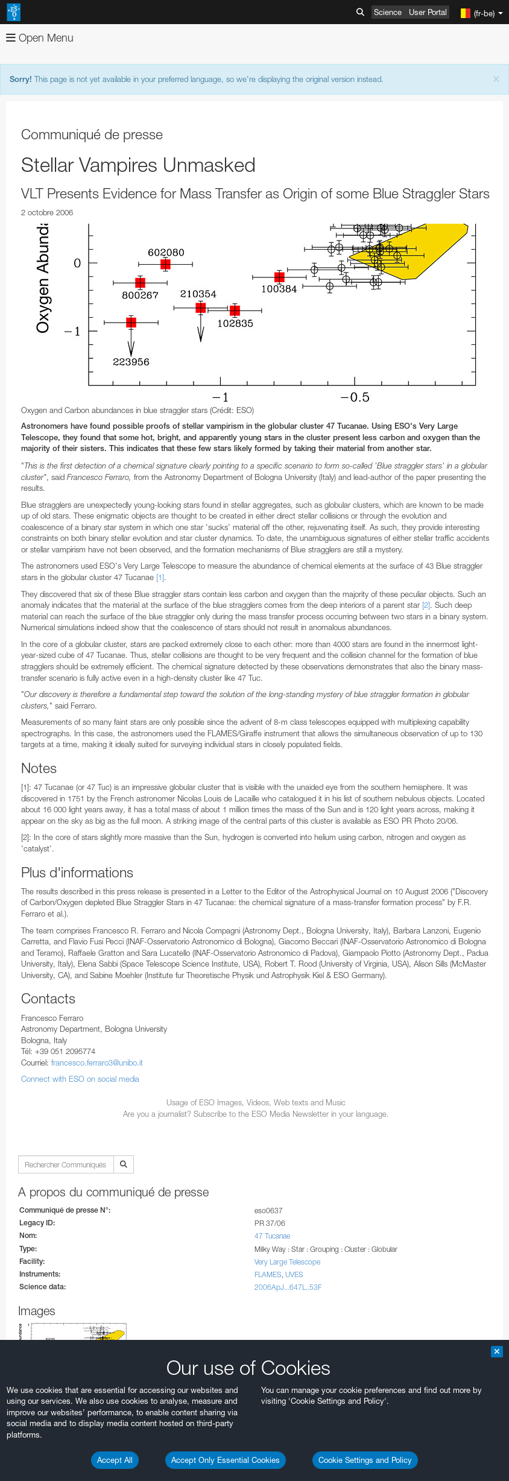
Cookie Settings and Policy (365, 1460)
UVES (294, 1274)
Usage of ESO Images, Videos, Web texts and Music (256, 1102)
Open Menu (40, 37)
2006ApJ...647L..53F (288, 1287)
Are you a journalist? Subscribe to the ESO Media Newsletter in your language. (256, 1114)
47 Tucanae (272, 1235)
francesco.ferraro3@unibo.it (97, 1062)
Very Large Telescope (287, 1261)
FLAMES (268, 1274)
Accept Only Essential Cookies (225, 1460)
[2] (426, 605)
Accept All (115, 1460)
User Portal (428, 12)
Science (388, 12)
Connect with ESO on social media (80, 1079)
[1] (160, 577)
